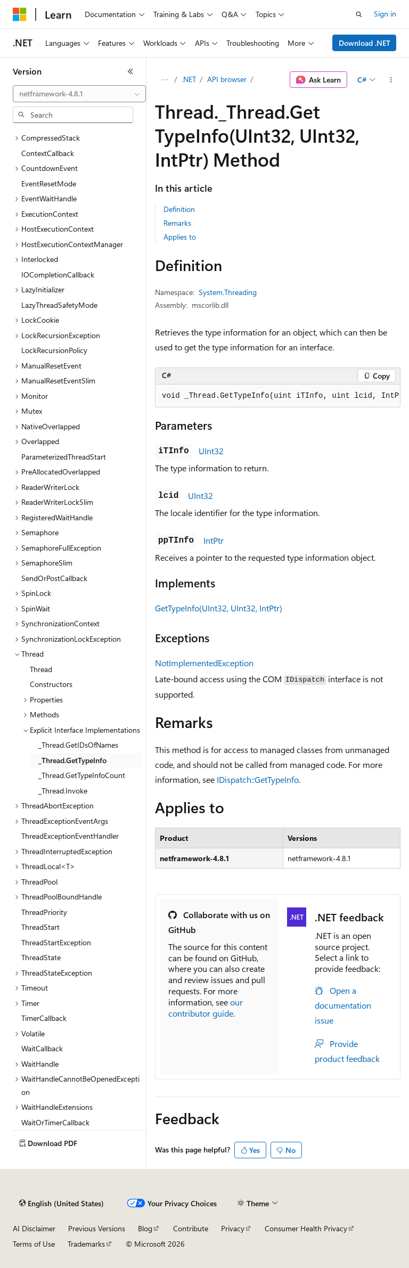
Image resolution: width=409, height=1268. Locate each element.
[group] (277, 396)
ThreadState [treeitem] (41, 957)
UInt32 (211, 450)
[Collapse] (130, 71)
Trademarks (86, 1244)
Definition (179, 209)
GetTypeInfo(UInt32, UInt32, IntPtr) (218, 607)
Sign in (385, 14)
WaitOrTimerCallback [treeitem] (55, 1122)
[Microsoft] (20, 14)
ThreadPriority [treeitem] (44, 912)
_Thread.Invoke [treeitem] (62, 791)
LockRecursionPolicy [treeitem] (54, 350)
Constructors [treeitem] (51, 684)
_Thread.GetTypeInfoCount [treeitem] (81, 775)
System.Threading (228, 292)
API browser (227, 79)
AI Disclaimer (34, 1228)
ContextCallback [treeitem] (47, 153)
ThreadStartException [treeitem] (56, 942)
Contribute (190, 1228)
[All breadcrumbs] (164, 79)
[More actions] (391, 79)
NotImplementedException (204, 662)
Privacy (232, 1228)
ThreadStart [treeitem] (40, 927)
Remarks (177, 223)
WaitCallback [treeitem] (42, 1048)
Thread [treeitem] (41, 669)
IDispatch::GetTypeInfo (258, 779)
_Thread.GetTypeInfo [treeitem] (72, 760)
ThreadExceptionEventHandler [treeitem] (70, 836)
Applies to (179, 237)
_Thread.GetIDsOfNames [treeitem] (78, 745)
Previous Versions (96, 1228)
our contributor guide (205, 1007)
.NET (189, 79)
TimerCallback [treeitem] (44, 1018)
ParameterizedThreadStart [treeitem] (63, 457)
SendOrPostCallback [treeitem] (54, 578)
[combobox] (79, 93)
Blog (145, 1228)
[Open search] (359, 14)
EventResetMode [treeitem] (48, 183)
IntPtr (213, 540)
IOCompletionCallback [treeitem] (57, 274)
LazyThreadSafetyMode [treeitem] (59, 305)
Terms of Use (34, 1244)
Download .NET (364, 43)
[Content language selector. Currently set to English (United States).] (61, 1203)
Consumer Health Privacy (306, 1228)
